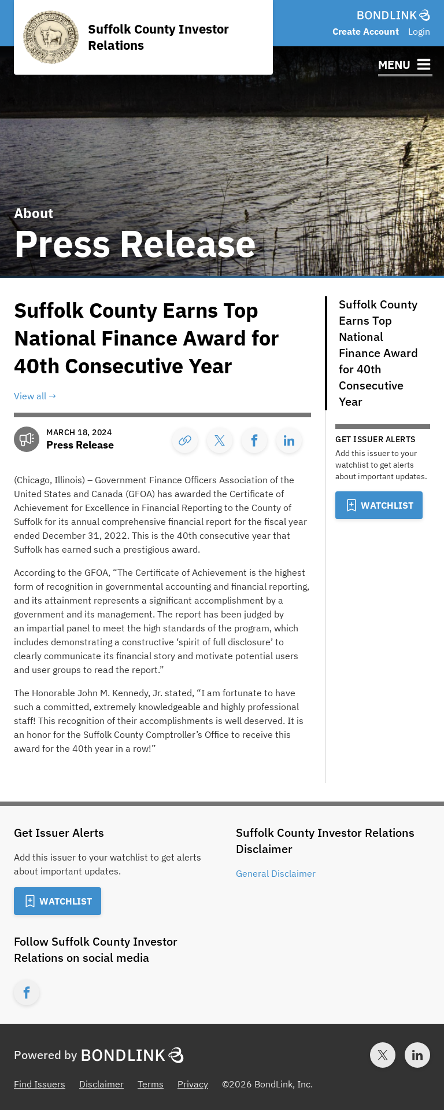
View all (30, 396)
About (33, 213)
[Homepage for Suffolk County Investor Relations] (143, 37)
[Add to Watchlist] (379, 505)
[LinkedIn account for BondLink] (417, 1055)
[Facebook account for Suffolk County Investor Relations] (26, 992)
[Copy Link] (185, 440)
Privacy (192, 1084)
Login (419, 31)
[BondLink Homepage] (393, 15)
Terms (151, 1084)
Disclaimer (101, 1084)
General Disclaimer (276, 873)
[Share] (219, 440)
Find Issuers (39, 1084)
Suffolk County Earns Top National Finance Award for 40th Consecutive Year (378, 352)
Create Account (365, 31)
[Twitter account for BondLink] (382, 1055)
